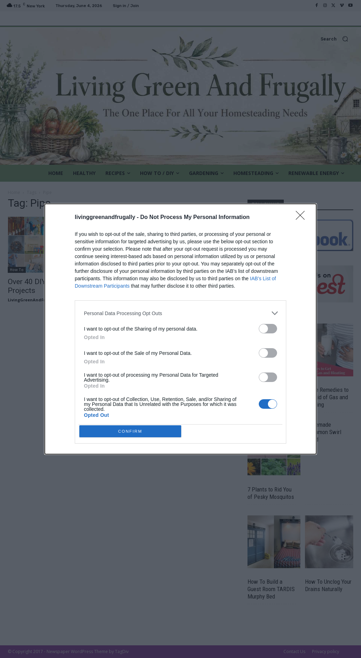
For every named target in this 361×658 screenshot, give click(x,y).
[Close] (302, 216)
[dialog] (180, 329)
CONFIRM (132, 431)
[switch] (268, 327)
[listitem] (180, 311)
